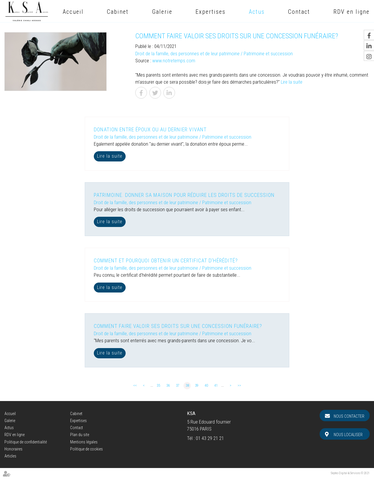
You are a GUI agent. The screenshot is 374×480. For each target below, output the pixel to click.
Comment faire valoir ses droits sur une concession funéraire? (178, 326)
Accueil (73, 12)
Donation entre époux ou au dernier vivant (150, 129)
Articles (10, 456)
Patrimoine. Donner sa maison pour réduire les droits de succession (184, 195)
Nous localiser (348, 434)
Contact (299, 12)
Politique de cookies (86, 449)
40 (206, 385)
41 (216, 385)
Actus (257, 12)
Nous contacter (349, 416)
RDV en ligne (351, 12)
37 (177, 385)
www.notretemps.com (173, 60)
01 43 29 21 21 (210, 438)
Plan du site (79, 434)
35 (158, 385)
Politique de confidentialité (25, 442)
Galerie (162, 12)
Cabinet (118, 12)
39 (196, 385)
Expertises (210, 12)
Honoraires (13, 449)
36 (168, 385)
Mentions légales (84, 442)
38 (187, 385)
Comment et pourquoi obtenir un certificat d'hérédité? (166, 260)
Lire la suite (291, 82)
